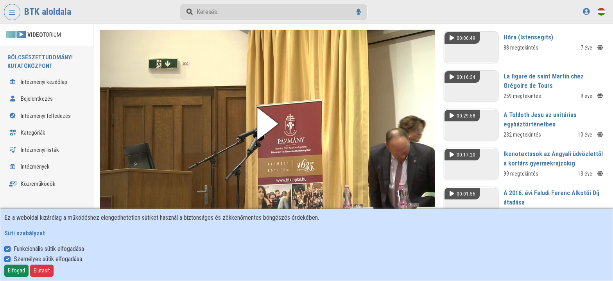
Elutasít (42, 270)
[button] (267, 124)
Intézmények (29, 166)
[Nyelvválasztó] (601, 11)
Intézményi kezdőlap (38, 81)
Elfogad (16, 270)
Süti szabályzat (24, 233)
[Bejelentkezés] (586, 11)
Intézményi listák (34, 149)
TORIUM (33, 34)
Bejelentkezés (31, 98)
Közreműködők (32, 183)
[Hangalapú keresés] (359, 12)
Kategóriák (27, 132)
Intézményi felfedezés (40, 115)
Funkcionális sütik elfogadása (49, 249)
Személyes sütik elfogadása (48, 259)
